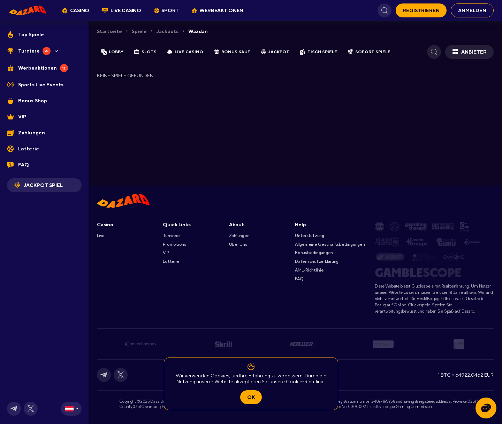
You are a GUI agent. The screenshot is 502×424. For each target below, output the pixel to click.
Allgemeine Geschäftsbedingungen (330, 244)
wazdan (198, 31)
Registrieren (421, 10)
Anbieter (469, 52)
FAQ (299, 278)
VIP (166, 252)
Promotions (174, 244)
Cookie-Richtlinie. (306, 381)
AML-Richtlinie (309, 270)
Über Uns (238, 244)
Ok (251, 397)
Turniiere (171, 235)
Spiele (139, 31)
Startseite (109, 31)
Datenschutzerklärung (317, 261)
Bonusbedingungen (314, 252)
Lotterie (171, 261)
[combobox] (71, 409)
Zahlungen (239, 235)
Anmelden (472, 10)
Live (101, 235)
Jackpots (167, 31)
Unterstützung (309, 235)
